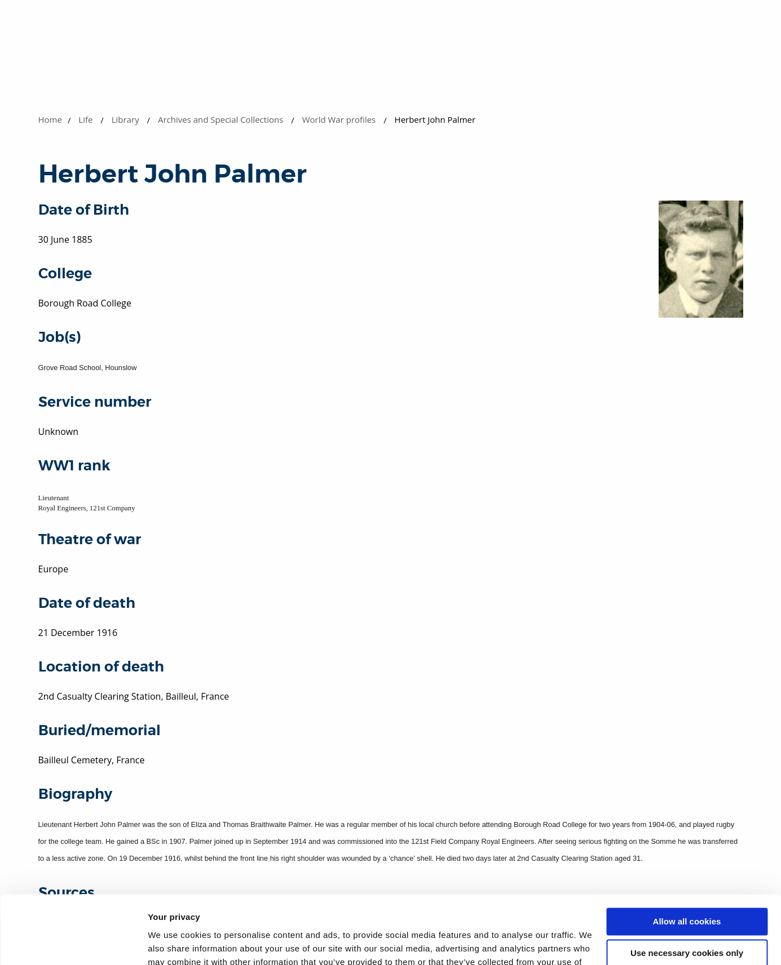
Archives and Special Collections (220, 119)
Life (85, 119)
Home (50, 119)
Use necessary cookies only (686, 889)
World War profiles (339, 119)
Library (125, 119)
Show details (174, 943)
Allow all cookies (687, 857)
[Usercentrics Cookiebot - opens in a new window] (73, 943)
